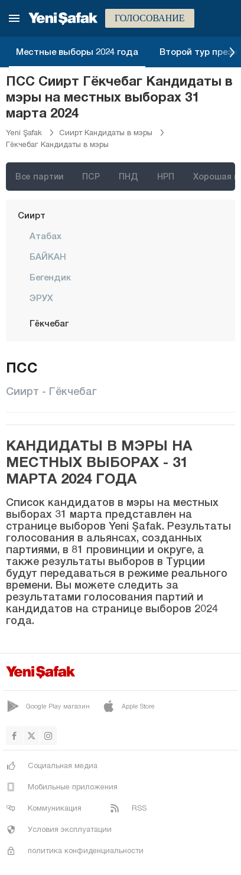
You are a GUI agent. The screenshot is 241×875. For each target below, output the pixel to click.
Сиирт (31, 215)
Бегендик (50, 277)
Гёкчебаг (49, 323)
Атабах (45, 235)
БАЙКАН (48, 256)
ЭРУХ (41, 297)
